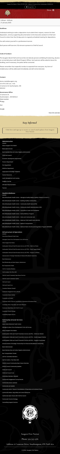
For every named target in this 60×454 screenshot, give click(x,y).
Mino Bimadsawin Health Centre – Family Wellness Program (18, 213)
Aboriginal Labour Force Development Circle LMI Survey (15, 239)
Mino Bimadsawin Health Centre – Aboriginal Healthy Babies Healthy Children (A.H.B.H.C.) (25, 197)
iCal (1, 105)
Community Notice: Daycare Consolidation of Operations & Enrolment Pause (19, 301)
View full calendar (54, 113)
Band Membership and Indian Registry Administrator (16, 152)
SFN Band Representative (9, 184)
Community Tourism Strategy (8, 311)
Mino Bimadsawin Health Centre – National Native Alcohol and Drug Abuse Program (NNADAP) (27, 227)
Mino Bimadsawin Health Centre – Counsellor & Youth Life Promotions (20, 210)
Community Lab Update (7, 298)
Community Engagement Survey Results (11, 291)
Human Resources (7, 175)
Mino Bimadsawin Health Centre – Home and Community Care (18, 217)
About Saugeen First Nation (9, 145)
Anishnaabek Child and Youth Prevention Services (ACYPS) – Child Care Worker (20, 246)
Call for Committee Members (8, 268)
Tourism (4, 188)
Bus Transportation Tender (8, 265)
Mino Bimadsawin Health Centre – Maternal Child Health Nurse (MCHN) (21, 220)
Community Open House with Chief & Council (12, 308)
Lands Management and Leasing (10, 178)
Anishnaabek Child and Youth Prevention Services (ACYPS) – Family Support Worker (21, 249)
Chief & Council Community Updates (10, 278)
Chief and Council (7, 155)
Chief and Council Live (7, 285)
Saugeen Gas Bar (6, 181)
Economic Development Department (11, 158)
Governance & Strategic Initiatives (11, 171)
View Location (4, 99)
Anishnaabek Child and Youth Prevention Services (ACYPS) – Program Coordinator (20, 252)
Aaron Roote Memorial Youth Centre (10, 236)
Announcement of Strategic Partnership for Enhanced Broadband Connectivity (19, 255)
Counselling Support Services (8, 314)
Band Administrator (7, 148)
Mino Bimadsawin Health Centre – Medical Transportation (17, 223)
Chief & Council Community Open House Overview (13, 275)
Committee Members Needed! (9, 288)
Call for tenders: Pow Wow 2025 (9, 272)
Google (2, 109)
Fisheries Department (8, 168)
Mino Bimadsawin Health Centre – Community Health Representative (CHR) (22, 207)
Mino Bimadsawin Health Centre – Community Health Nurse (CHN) (19, 204)
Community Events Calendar (8, 295)
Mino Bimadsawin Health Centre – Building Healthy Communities (19, 200)
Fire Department (6, 165)
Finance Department (7, 162)
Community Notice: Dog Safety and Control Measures (14, 304)
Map (2, 101)
